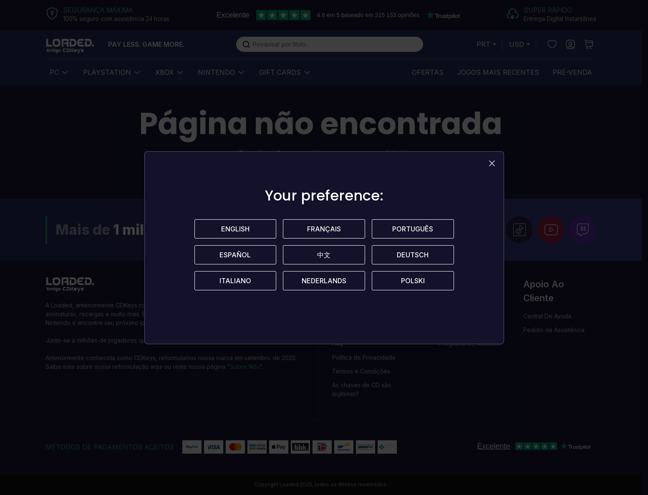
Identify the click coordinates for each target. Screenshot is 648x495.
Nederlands (324, 281)
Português (412, 229)
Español (235, 255)
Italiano (235, 281)
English (235, 229)
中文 (323, 255)
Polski (413, 281)
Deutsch (413, 255)
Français (324, 229)
